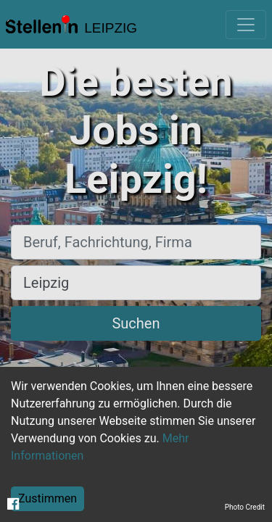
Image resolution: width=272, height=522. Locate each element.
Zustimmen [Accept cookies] (47, 498)
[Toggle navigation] (246, 24)
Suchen (136, 323)
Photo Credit (245, 507)
